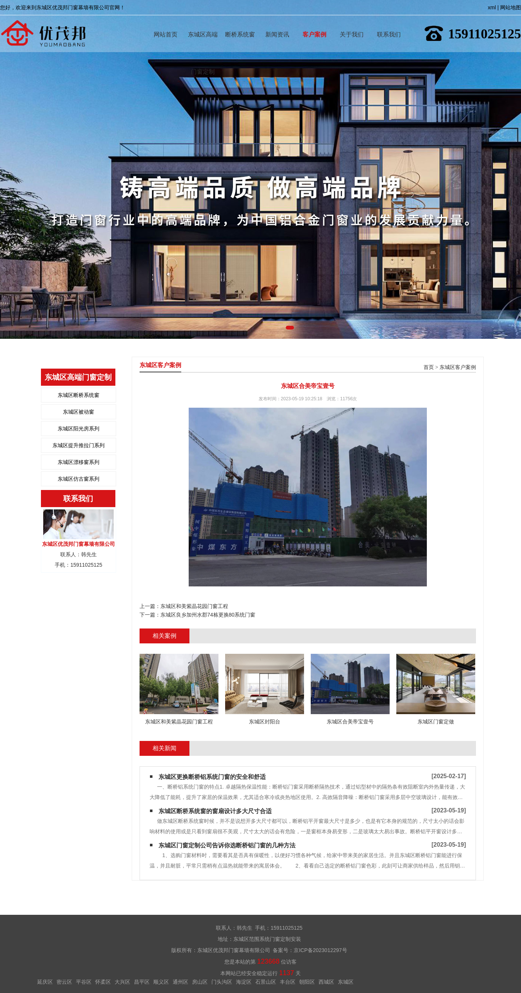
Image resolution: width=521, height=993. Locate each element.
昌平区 (142, 982)
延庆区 (45, 982)
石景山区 (265, 982)
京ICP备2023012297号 (320, 950)
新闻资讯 (277, 23)
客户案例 (314, 23)
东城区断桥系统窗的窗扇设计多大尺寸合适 (215, 811)
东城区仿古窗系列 (78, 479)
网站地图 (510, 7)
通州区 (180, 982)
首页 (428, 367)
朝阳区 (307, 982)
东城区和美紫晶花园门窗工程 (194, 606)
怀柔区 (103, 982)
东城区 (346, 982)
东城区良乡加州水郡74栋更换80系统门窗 (207, 615)
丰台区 (287, 982)
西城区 (326, 982)
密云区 (64, 982)
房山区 (200, 982)
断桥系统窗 (240, 23)
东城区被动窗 (78, 412)
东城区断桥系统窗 (78, 395)
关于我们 (351, 23)
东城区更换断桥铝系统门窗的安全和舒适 (212, 777)
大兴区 (122, 982)
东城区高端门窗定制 (203, 23)
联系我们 (389, 23)
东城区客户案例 (458, 367)
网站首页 (165, 23)
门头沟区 (221, 982)
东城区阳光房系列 (78, 429)
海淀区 (244, 982)
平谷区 (84, 982)
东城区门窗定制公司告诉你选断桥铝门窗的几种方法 (227, 845)
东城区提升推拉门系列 (78, 445)
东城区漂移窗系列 (78, 462)
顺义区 (161, 982)
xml (492, 7)
